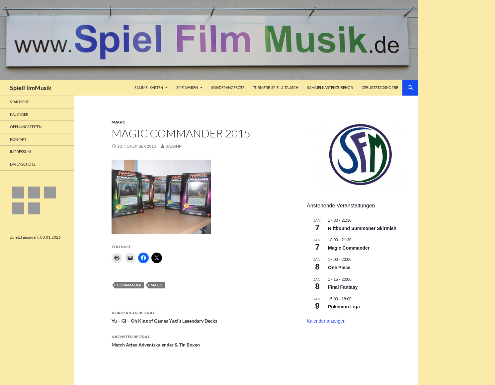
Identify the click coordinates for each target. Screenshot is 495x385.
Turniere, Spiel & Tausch (275, 87)
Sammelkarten (148, 87)
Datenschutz (23, 164)
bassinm (174, 146)
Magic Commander (349, 248)
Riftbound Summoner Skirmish (362, 228)
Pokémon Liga (344, 306)
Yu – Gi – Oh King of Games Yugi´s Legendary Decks (190, 316)
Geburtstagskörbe (380, 87)
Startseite (19, 102)
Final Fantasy (343, 287)
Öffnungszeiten (25, 126)
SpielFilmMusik (30, 87)
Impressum (20, 151)
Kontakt (18, 139)
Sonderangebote (227, 87)
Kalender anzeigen (326, 321)
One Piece (339, 267)
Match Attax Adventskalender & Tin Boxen (190, 340)
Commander (129, 285)
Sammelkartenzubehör (330, 87)
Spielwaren (187, 87)
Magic (118, 121)
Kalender (19, 114)
